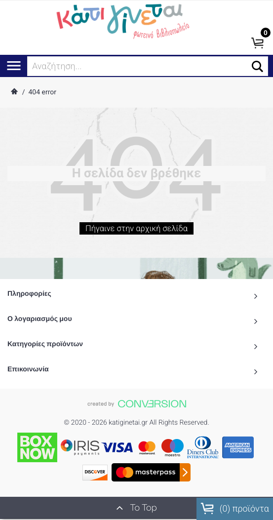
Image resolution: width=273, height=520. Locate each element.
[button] (257, 66)
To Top (136, 507)
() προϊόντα (234, 508)
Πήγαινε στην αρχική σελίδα (136, 231)
